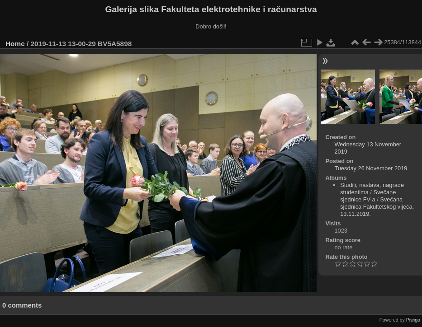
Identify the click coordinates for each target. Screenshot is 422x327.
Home (15, 43)
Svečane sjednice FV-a (368, 196)
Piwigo (413, 319)
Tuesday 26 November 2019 (370, 168)
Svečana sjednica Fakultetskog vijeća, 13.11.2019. (377, 206)
